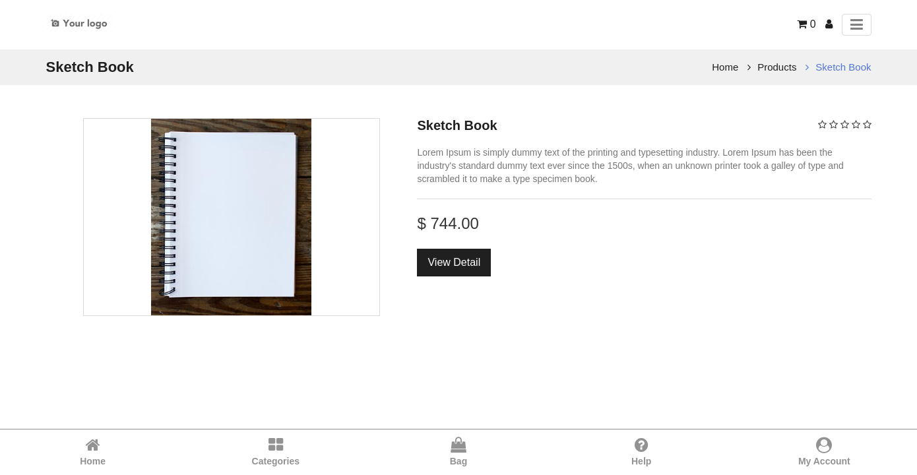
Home (725, 67)
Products (776, 67)
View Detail (453, 262)
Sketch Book (843, 67)
